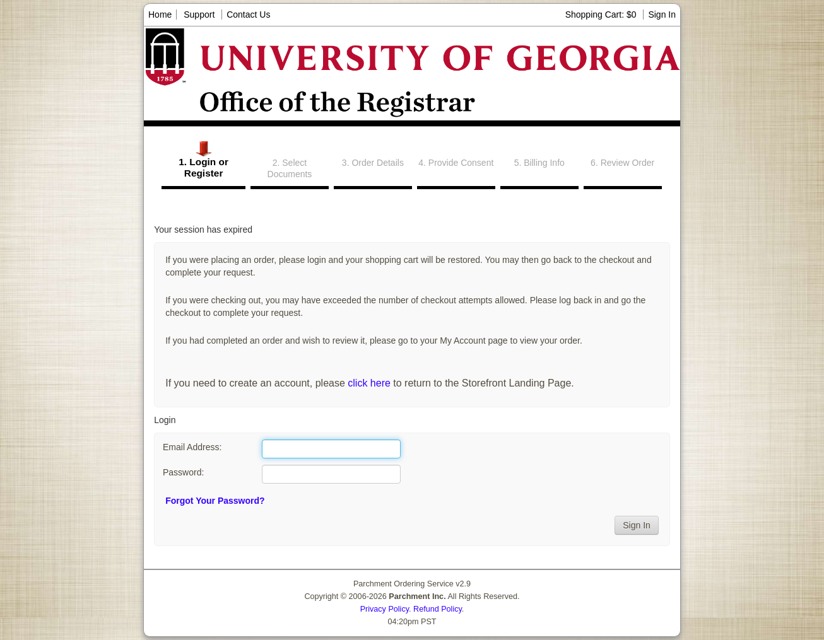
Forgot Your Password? (214, 501)
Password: (183, 472)
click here (369, 383)
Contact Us (248, 14)
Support (199, 14)
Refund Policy (437, 609)
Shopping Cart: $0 (602, 14)
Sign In (662, 14)
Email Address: (192, 447)
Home (160, 14)
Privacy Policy (384, 609)
